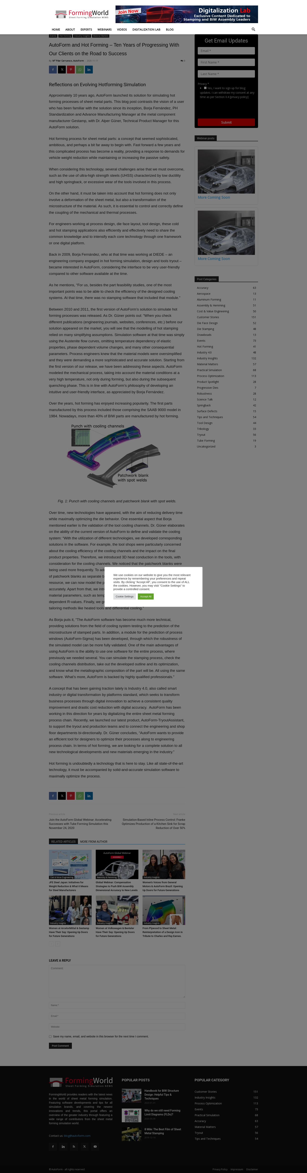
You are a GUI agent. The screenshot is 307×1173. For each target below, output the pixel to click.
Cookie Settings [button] (125, 596)
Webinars (105, 29)
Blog (169, 29)
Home (56, 29)
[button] (253, 30)
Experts (86, 29)
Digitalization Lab (146, 29)
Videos (122, 29)
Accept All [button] (145, 596)
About (70, 29)
